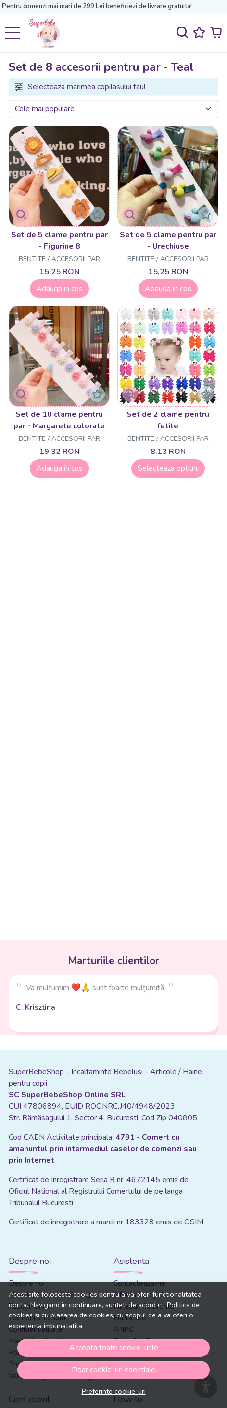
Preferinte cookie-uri (114, 1391)
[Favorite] (199, 33)
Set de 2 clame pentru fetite (167, 420)
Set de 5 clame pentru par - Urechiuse (168, 240)
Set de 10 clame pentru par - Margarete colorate (59, 420)
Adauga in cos (59, 288)
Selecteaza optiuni (168, 468)
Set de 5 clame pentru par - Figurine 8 (59, 240)
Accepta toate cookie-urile (113, 1347)
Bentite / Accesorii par (59, 259)
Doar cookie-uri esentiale (113, 1370)
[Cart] (216, 33)
